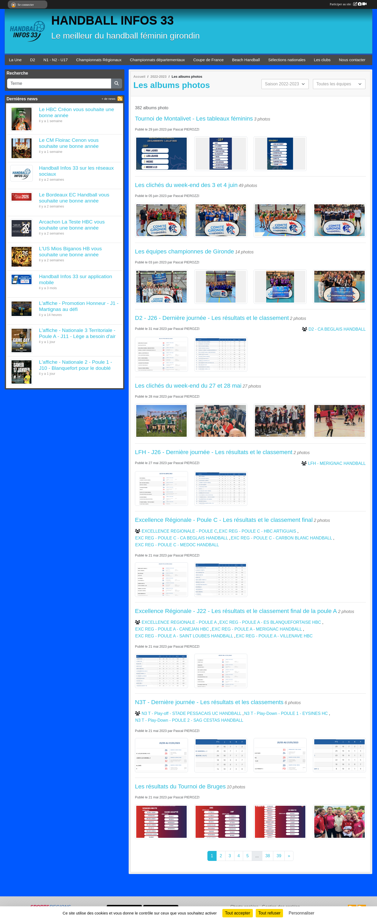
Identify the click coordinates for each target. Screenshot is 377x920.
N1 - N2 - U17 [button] (56, 60)
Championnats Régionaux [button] (99, 60)
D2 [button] (32, 60)
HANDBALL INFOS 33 (112, 20)
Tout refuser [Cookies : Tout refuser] (269, 913)
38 (267, 856)
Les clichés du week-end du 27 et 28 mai (188, 385)
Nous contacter (352, 60)
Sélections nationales (287, 60)
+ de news (109, 98)
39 (278, 856)
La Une (15, 60)
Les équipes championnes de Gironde (184, 251)
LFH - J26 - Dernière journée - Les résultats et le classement (213, 452)
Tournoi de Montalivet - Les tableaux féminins (194, 118)
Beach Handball (246, 60)
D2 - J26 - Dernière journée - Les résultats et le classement (212, 318)
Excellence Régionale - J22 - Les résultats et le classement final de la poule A (236, 611)
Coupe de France (208, 60)
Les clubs (322, 60)
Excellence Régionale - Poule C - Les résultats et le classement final (224, 520)
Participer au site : (348, 4)
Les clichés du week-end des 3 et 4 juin (186, 185)
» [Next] (289, 856)
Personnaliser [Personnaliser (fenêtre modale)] (302, 913)
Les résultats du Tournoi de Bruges (180, 786)
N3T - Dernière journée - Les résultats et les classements (209, 702)
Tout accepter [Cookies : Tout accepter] (237, 913)
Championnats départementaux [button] (157, 60)
